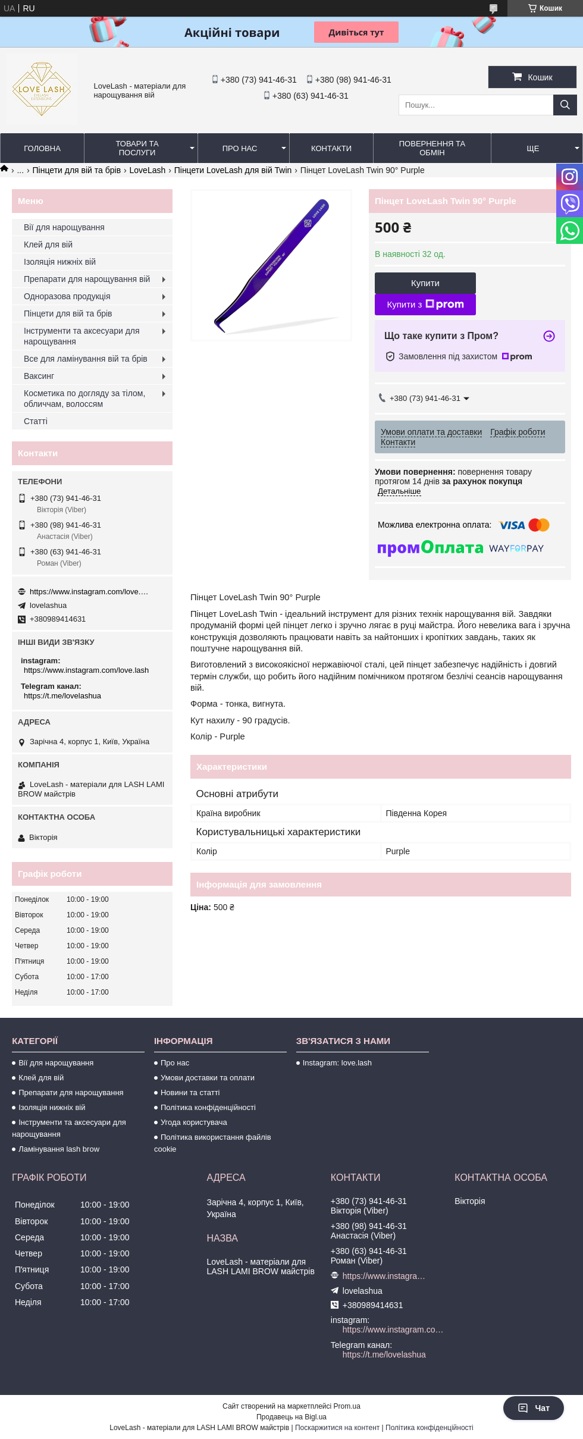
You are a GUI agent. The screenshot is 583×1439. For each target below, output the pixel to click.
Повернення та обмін (432, 148)
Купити (425, 283)
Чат (534, 1408)
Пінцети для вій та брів (77, 170)
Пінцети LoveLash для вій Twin (233, 170)
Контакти (331, 148)
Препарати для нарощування (71, 1092)
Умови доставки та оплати (208, 1077)
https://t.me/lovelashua (62, 695)
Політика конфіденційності (208, 1107)
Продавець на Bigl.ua (291, 1417)
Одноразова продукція (67, 296)
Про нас (240, 148)
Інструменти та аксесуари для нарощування (82, 336)
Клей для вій (48, 244)
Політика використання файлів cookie (212, 1143)
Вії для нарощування (64, 227)
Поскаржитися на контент (337, 1428)
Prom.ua (347, 1406)
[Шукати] (565, 105)
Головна (42, 148)
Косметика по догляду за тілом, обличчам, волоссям (84, 398)
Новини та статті (190, 1092)
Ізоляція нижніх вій (60, 262)
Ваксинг (39, 376)
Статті (36, 421)
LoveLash (148, 170)
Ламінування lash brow (58, 1149)
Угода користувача (194, 1122)
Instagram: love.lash (337, 1062)
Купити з (425, 304)
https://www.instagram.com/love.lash (89, 591)
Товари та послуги (136, 148)
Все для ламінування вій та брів (86, 358)
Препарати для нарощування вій (87, 279)
